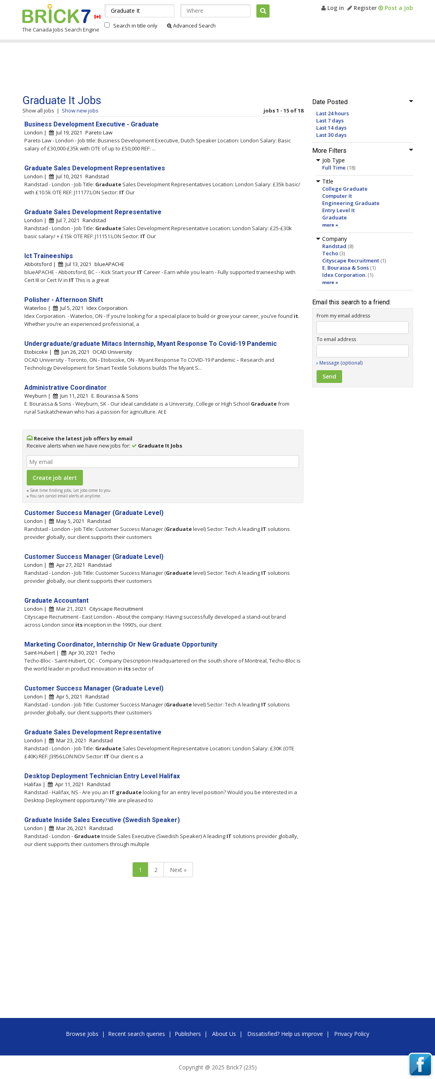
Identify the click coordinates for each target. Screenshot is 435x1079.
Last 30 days (331, 134)
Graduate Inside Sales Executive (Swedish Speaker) (102, 820)
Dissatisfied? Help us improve (285, 1034)
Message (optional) (340, 362)
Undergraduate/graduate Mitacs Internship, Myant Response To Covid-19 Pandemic (150, 343)
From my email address (343, 315)
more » (330, 225)
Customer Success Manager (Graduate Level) (93, 513)
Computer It (337, 195)
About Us (224, 1034)
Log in (332, 8)
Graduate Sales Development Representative (92, 212)
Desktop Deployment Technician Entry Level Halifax (102, 776)
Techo (330, 253)
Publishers (188, 1034)
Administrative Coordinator (65, 387)
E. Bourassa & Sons (345, 267)
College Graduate (345, 188)
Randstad (334, 246)
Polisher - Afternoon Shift (63, 300)
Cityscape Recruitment (350, 260)
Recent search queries (136, 1034)
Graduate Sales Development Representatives (94, 168)
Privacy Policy (351, 1034)
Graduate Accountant (56, 600)
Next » (178, 870)
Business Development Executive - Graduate (91, 124)
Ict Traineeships (48, 256)
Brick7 (56, 13)
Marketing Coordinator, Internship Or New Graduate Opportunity (120, 644)
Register (362, 8)
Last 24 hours (332, 113)
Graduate (334, 217)
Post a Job (395, 8)
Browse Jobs (82, 1034)
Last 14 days (331, 127)
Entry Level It (338, 210)
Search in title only (135, 25)
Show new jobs (80, 110)
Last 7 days (330, 120)
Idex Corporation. (344, 274)
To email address (336, 339)
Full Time (334, 167)
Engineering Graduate (351, 203)
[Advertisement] (173, 69)
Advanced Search (191, 25)
